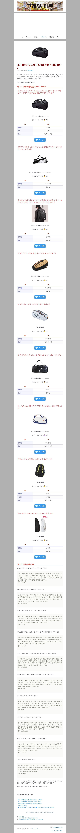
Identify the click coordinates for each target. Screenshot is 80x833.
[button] (58, 37)
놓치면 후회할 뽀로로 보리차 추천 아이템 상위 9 (30, 804)
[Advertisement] (40, 23)
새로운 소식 (28, 37)
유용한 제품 (51, 37)
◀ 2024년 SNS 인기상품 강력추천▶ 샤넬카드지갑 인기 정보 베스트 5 (36, 807)
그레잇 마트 (43, 37)
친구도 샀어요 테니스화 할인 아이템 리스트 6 (28, 818)
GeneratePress (36, 829)
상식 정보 (36, 37)
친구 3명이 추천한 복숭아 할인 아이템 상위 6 (29, 802)
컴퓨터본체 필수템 (22, 806)
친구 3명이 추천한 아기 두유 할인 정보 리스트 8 (30, 800)
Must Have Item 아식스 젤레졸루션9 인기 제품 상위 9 (31, 819)
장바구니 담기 (40, 140)
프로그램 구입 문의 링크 (56, 831)
